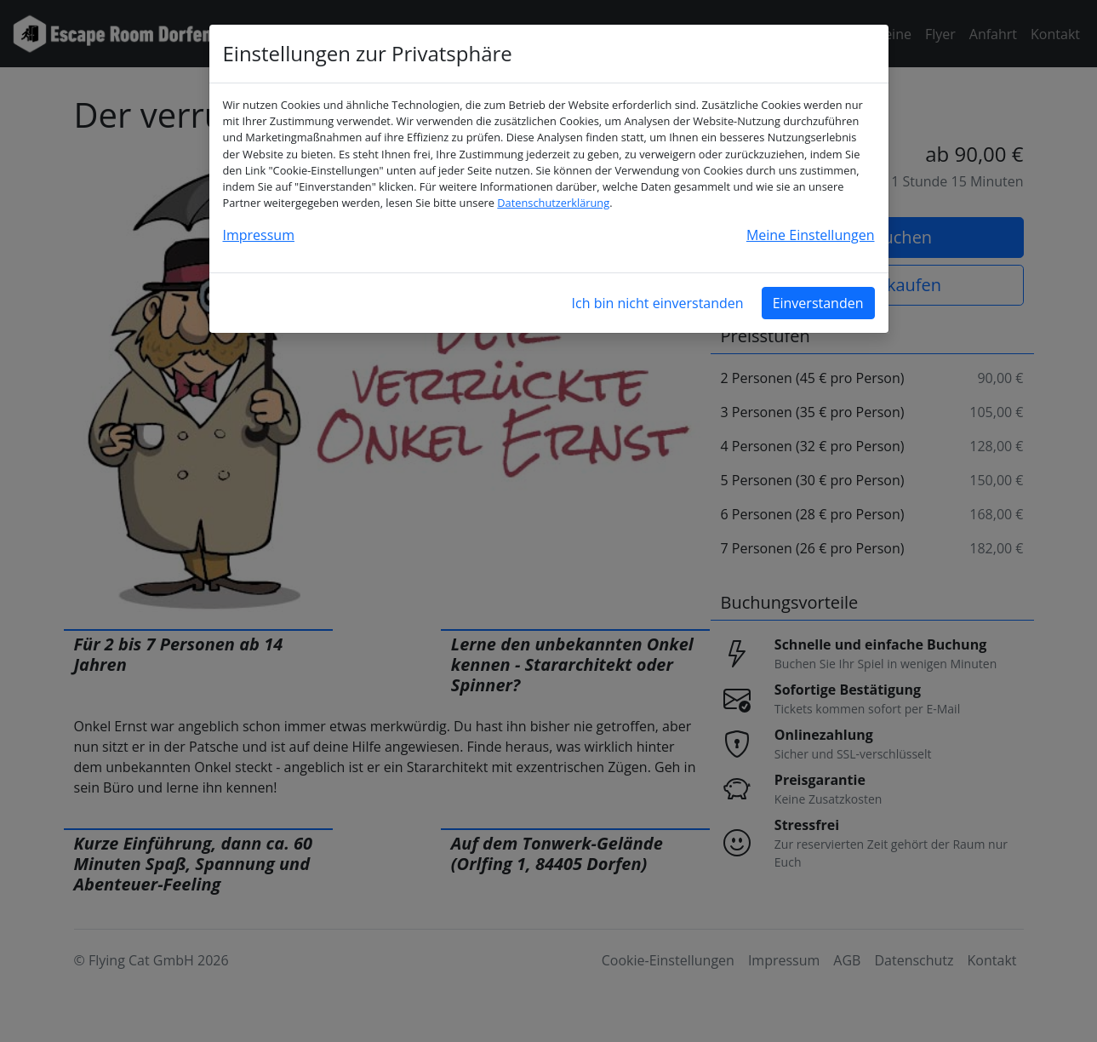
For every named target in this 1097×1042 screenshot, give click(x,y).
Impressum (258, 235)
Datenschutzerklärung (553, 202)
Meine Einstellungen (810, 235)
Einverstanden (818, 303)
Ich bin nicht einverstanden (658, 303)
